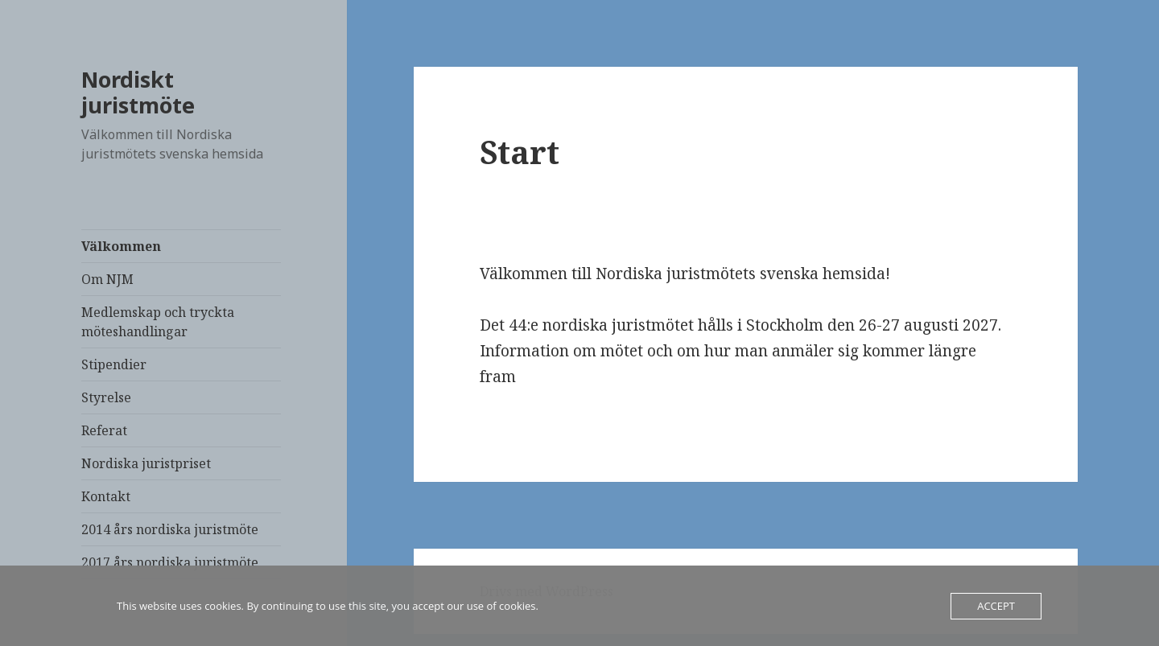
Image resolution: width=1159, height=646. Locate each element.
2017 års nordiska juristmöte (169, 562)
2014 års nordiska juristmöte (169, 529)
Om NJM (107, 279)
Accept (996, 606)
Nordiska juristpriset (146, 463)
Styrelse (106, 397)
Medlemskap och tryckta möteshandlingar (157, 321)
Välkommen (121, 246)
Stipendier (113, 364)
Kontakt (105, 496)
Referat (104, 430)
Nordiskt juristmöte (138, 92)
